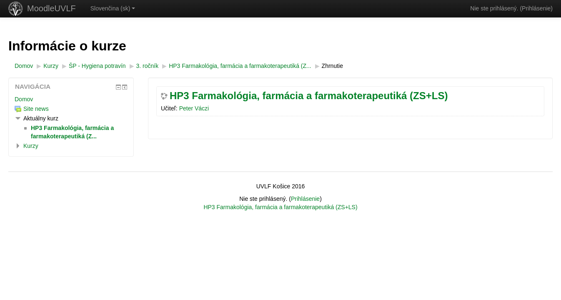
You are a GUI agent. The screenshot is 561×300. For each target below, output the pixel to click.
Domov (24, 99)
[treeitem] (71, 99)
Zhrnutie (332, 65)
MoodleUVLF (51, 8)
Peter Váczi (194, 108)
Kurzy (30, 145)
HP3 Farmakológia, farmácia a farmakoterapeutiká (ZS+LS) (309, 96)
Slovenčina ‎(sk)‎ (112, 8)
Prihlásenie (536, 8)
